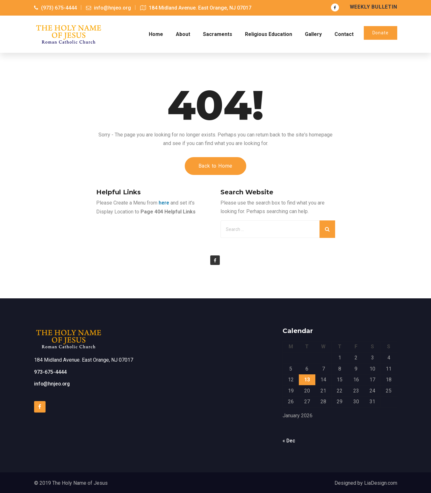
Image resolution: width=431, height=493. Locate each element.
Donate (380, 32)
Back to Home (215, 165)
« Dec (289, 440)
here (164, 202)
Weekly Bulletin (373, 7)
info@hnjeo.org (52, 383)
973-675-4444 (50, 371)
